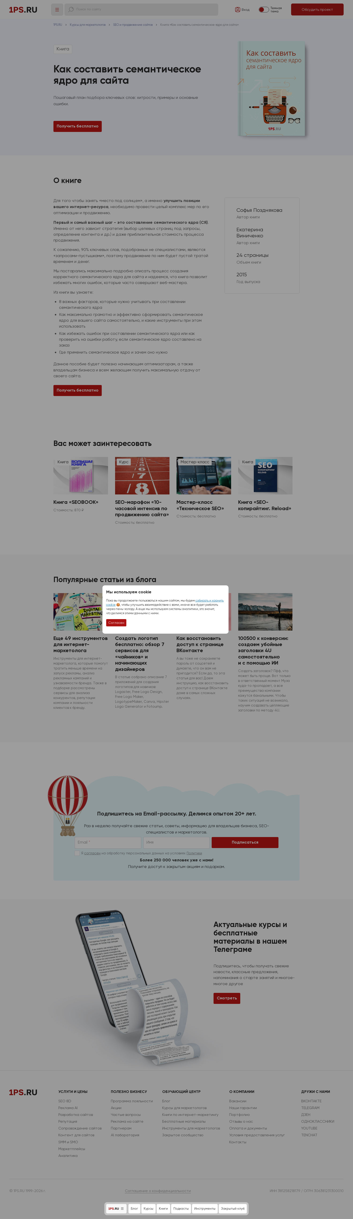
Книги (163, 1208)
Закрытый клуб (232, 1208)
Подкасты (181, 1208)
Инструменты (204, 1208)
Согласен (116, 622)
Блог (134, 1208)
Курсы (148, 1208)
